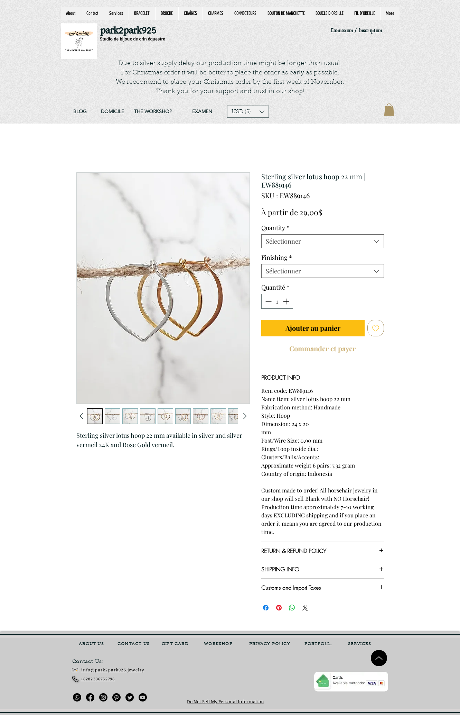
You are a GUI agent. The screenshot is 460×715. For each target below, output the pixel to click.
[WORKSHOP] (219, 644)
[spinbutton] (277, 301)
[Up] (379, 658)
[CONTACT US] (134, 644)
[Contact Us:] (93, 662)
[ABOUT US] (92, 644)
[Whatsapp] (77, 697)
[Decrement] (267, 301)
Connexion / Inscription (356, 31)
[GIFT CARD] (176, 644)
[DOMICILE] (113, 111)
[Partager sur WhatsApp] (292, 608)
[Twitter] (129, 697)
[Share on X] (305, 608)
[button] (248, 112)
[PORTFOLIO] (319, 644)
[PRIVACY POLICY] (270, 644)
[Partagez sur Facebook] (266, 608)
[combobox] (322, 241)
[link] (389, 109)
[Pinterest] (116, 697)
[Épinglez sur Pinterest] (279, 608)
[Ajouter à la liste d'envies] (375, 328)
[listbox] (248, 112)
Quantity (275, 228)
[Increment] (286, 301)
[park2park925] (131, 31)
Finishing (276, 257)
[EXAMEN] (202, 111)
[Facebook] (90, 697)
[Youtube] (143, 697)
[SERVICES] (360, 644)
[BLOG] (80, 111)
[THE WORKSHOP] (153, 111)
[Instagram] (103, 697)
